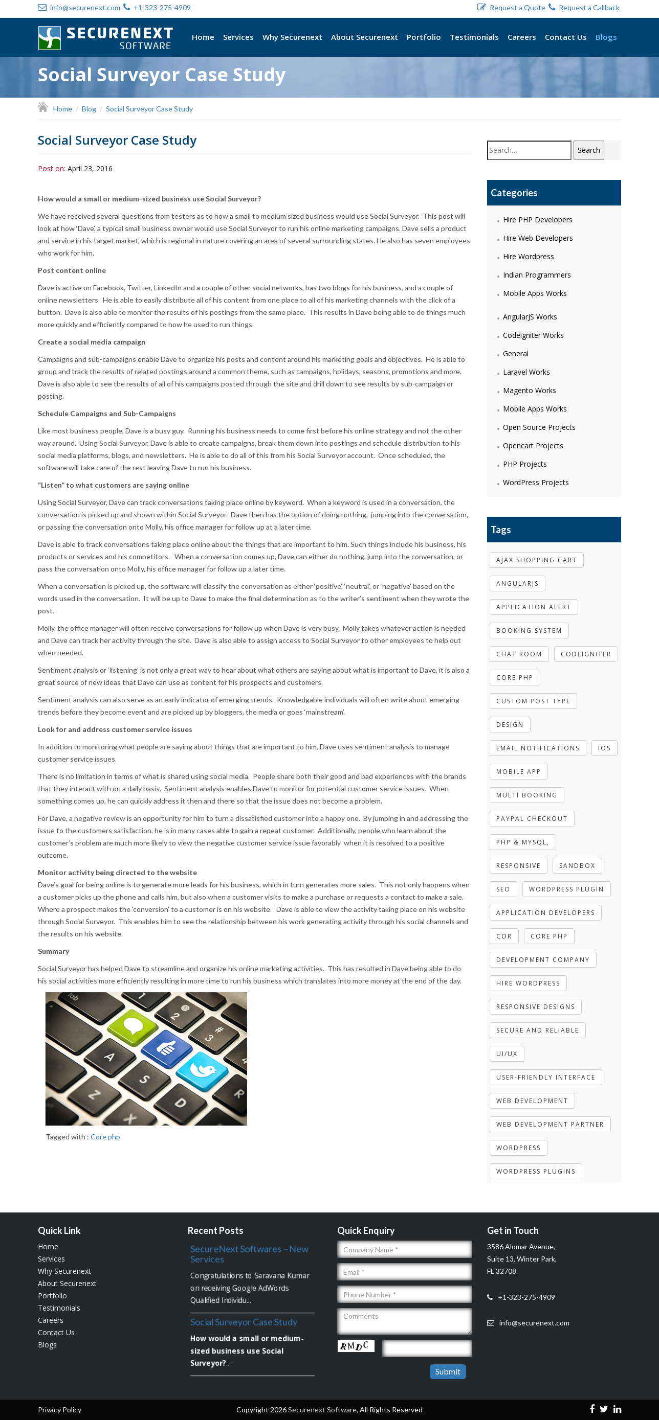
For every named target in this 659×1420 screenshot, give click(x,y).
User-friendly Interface (546, 1069)
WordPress (518, 1140)
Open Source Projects (539, 426)
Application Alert (534, 599)
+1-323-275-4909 (157, 7)
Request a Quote (511, 7)
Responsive (518, 858)
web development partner (550, 1116)
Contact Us (566, 37)
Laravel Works (526, 371)
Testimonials (474, 37)
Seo (503, 881)
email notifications (538, 740)
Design (510, 717)
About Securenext (364, 37)
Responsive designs (535, 999)
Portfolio (424, 37)
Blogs (606, 37)
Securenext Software (322, 1402)
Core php (107, 1136)
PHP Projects (525, 463)
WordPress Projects (536, 482)
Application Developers (545, 905)
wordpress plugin (566, 881)
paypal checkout (532, 811)
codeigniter (586, 646)
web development (532, 1093)
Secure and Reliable (537, 1022)
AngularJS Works (530, 316)
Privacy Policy (59, 1402)
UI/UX (507, 1046)
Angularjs (517, 575)
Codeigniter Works (533, 334)
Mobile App (518, 764)
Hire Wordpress (528, 256)
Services (238, 37)
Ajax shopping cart (536, 552)
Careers (522, 37)
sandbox (577, 858)
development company (543, 952)
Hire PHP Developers (538, 219)
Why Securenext (292, 37)
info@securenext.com (79, 7)
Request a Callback (584, 7)
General (516, 353)
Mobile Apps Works (535, 292)
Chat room (519, 646)
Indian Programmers (537, 274)
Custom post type (533, 693)
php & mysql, (523, 834)
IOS (604, 740)
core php (515, 670)
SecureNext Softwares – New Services (249, 1252)
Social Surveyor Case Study (243, 1320)
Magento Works (529, 390)
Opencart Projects (533, 445)
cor (504, 928)
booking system (529, 623)
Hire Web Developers (538, 237)
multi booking (527, 787)
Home (203, 37)
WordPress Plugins (536, 1163)
